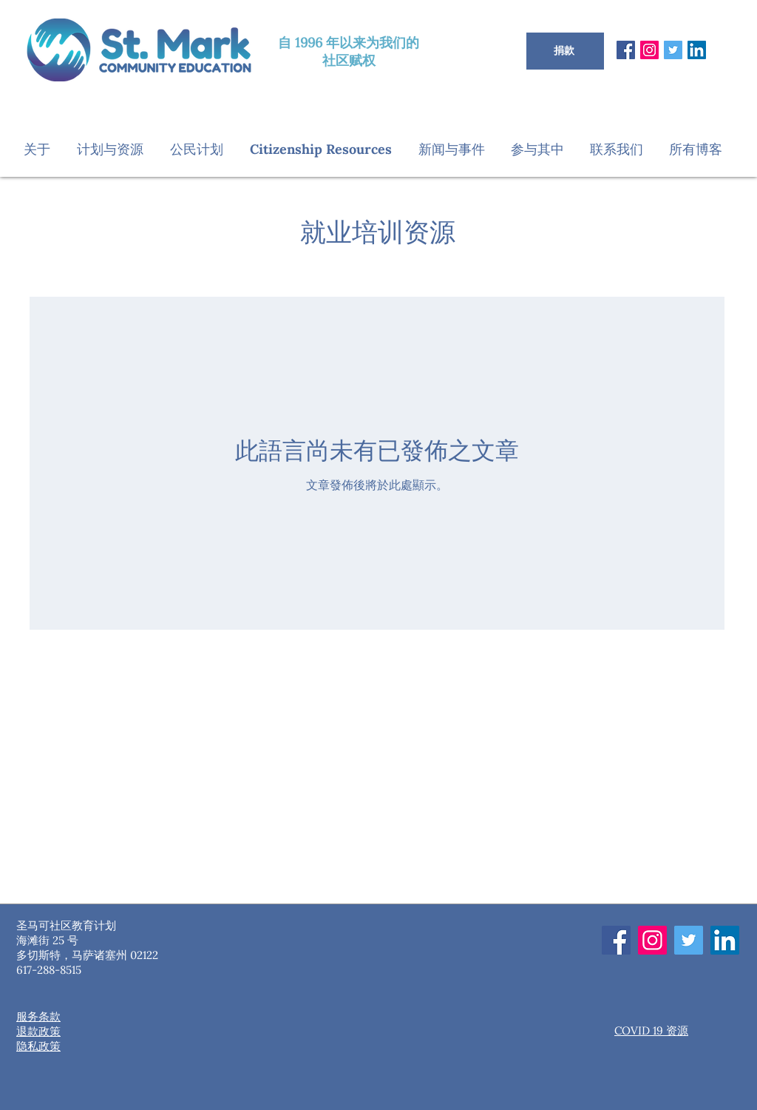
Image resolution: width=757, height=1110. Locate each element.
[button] (42, 149)
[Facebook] (626, 50)
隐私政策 (38, 1046)
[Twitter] (673, 50)
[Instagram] (649, 50)
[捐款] (565, 51)
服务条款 (38, 1016)
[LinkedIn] (697, 50)
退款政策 (38, 1031)
